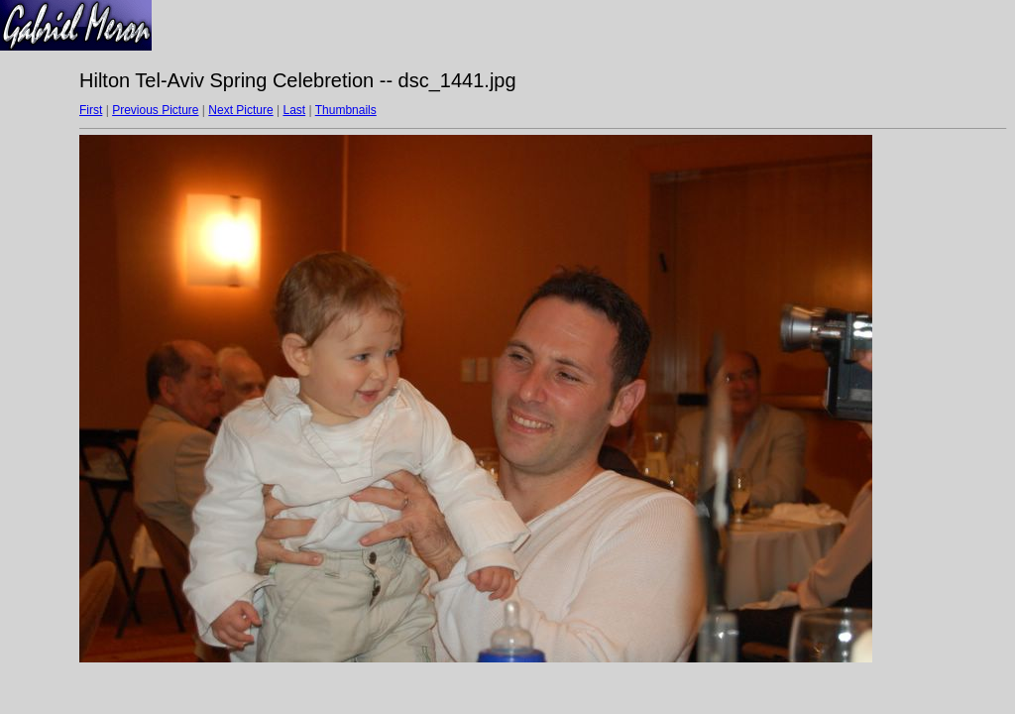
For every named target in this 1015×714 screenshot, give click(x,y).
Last (293, 110)
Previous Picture (155, 110)
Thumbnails (346, 110)
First (90, 110)
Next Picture (240, 110)
